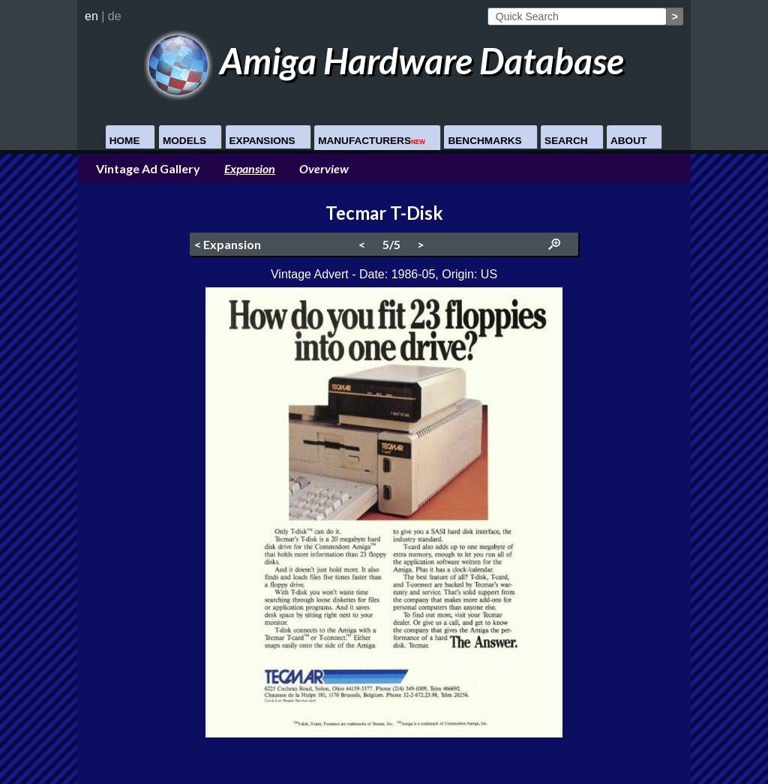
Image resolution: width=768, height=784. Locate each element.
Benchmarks (484, 140)
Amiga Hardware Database (384, 60)
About (628, 140)
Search (565, 140)
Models (184, 140)
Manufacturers (371, 140)
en (91, 16)
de (115, 16)
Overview (324, 168)
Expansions (263, 140)
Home (125, 140)
